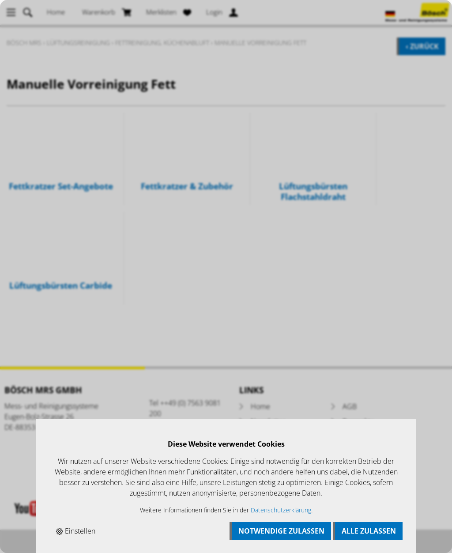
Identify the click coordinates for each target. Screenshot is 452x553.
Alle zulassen (369, 531)
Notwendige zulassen (281, 531)
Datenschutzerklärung (281, 510)
